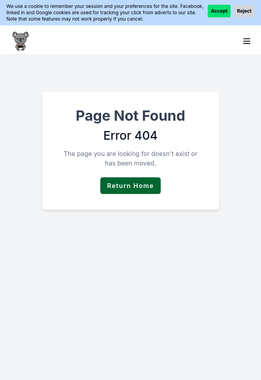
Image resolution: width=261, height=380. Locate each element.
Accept (219, 11)
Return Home (130, 186)
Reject (244, 11)
